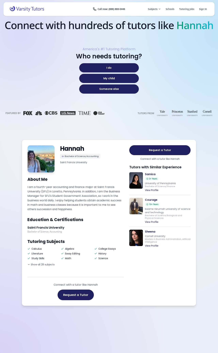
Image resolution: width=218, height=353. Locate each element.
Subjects (154, 9)
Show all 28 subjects (41, 264)
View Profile (151, 190)
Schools (170, 9)
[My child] (109, 78)
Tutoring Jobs (186, 9)
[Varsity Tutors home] (27, 9)
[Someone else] (109, 89)
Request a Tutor (75, 295)
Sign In (203, 9)
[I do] (109, 67)
